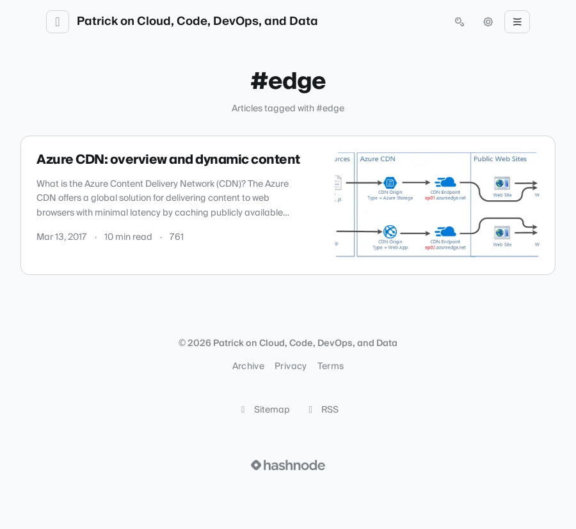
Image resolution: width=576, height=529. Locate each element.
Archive (248, 366)
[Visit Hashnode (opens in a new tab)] (288, 465)
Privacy (291, 366)
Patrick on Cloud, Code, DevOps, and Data (197, 22)
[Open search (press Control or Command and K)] (459, 21)
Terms (330, 366)
